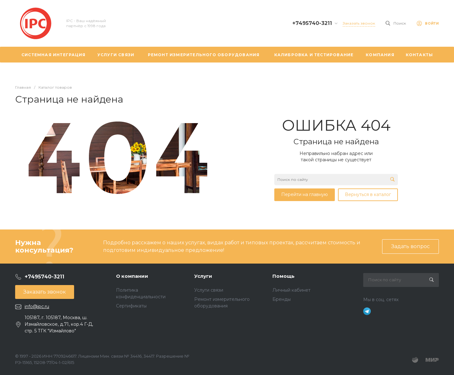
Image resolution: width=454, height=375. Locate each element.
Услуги (203, 276)
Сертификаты (131, 306)
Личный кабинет (291, 290)
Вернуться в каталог (368, 194)
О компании (132, 276)
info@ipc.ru (37, 306)
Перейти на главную (304, 194)
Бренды (281, 299)
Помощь (283, 276)
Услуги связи (208, 290)
